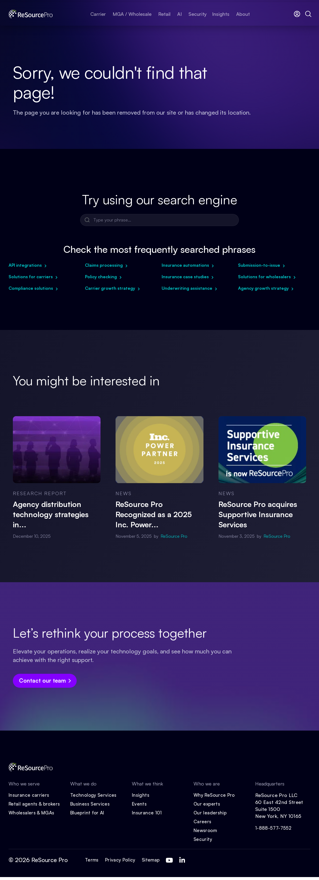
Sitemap (154, 863)
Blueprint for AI (88, 815)
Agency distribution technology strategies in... (50, 514)
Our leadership (211, 815)
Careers (203, 824)
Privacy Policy (122, 863)
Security (203, 842)
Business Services (91, 805)
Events (139, 805)
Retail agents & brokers (35, 805)
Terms (92, 863)
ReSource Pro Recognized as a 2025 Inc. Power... (154, 514)
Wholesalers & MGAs (33, 815)
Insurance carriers (29, 796)
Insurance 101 (147, 815)
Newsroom (206, 833)
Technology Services (94, 796)
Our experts (207, 805)
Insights (141, 796)
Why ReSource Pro (215, 796)
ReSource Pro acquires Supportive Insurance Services (257, 514)
